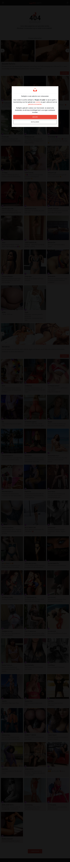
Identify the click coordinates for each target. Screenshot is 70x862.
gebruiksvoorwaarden (35, 104)
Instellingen (35, 122)
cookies (37, 102)
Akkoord (35, 117)
